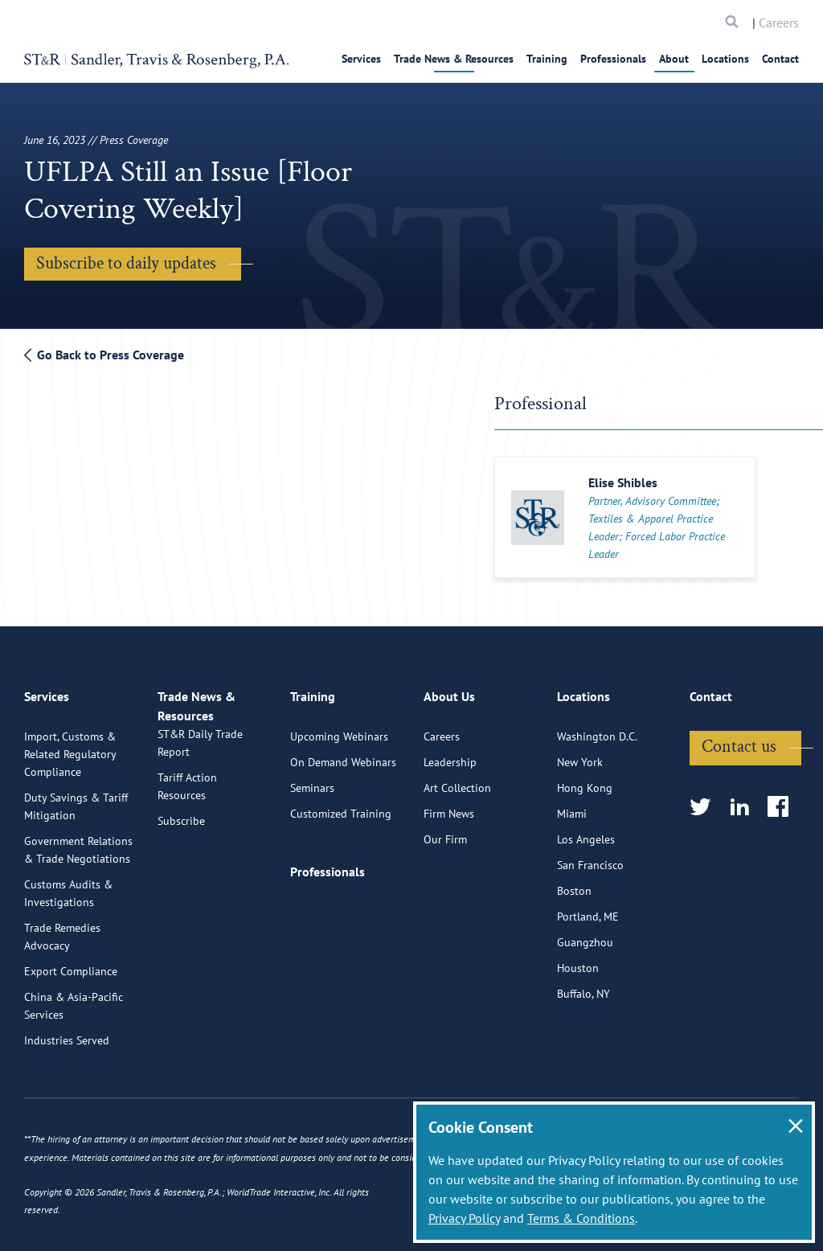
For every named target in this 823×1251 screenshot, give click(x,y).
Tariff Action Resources (187, 866)
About (674, 58)
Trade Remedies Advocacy (62, 998)
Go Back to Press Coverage (104, 355)
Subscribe (181, 900)
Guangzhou (585, 1003)
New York (580, 823)
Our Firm (445, 900)
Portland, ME (588, 977)
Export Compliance (70, 1032)
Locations (725, 58)
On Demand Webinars (343, 823)
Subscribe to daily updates (126, 263)
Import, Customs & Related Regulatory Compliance (70, 815)
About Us (449, 765)
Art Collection (457, 849)
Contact (780, 58)
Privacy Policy (464, 1218)
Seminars (312, 849)
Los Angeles (586, 900)
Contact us (739, 807)
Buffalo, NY (583, 1055)
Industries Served (66, 1101)
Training (546, 58)
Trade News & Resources (454, 58)
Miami (572, 874)
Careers (779, 22)
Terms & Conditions (581, 1218)
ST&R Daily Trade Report (200, 822)
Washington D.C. (597, 797)
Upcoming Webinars (339, 797)
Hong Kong (584, 849)
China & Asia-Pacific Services (73, 1067)
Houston (578, 1029)
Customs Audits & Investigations (68, 954)
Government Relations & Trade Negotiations (78, 911)
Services (361, 58)
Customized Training (340, 874)
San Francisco (590, 926)
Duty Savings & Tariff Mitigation (76, 867)
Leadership (450, 823)
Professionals (613, 58)
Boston (574, 952)
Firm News (449, 874)
